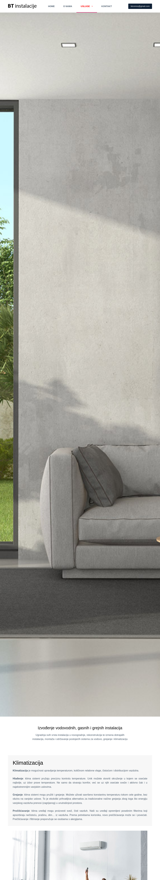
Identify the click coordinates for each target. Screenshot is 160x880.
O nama (67, 6)
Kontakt (106, 6)
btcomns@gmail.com (140, 6)
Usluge (87, 6)
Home (51, 6)
